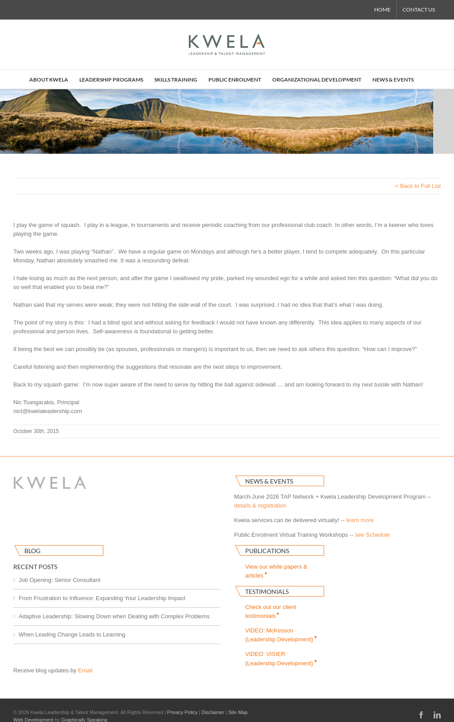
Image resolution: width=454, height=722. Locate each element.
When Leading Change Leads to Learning (72, 634)
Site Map (237, 712)
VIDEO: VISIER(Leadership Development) (281, 658)
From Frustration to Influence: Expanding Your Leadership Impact (102, 598)
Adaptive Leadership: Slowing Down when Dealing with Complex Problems (114, 616)
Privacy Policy (182, 712)
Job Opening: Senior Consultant (59, 580)
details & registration (260, 505)
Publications (267, 550)
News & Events (269, 481)
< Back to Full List (418, 186)
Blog (32, 550)
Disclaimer (213, 712)
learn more (360, 520)
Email (85, 670)
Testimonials (267, 591)
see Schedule (372, 534)
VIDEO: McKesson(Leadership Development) (281, 635)
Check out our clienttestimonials (270, 611)
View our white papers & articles (276, 571)
